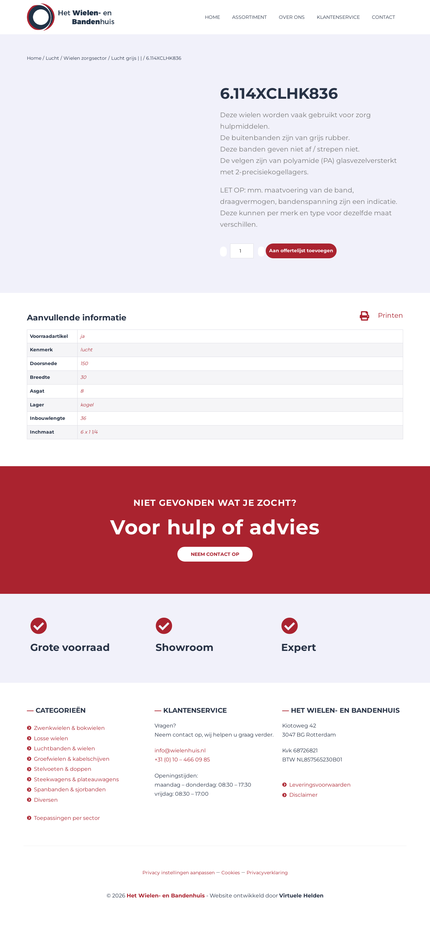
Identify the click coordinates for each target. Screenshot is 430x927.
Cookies (230, 873)
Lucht (52, 58)
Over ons (292, 17)
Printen (390, 315)
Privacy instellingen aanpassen (178, 873)
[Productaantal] (242, 251)
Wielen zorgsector (85, 58)
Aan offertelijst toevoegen (306, 251)
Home (212, 17)
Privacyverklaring (267, 873)
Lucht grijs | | (126, 58)
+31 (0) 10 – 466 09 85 (182, 759)
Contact (383, 17)
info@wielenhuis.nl (180, 750)
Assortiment (249, 17)
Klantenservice (338, 17)
